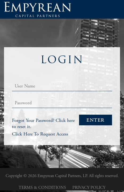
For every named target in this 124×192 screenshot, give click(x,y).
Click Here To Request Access (40, 134)
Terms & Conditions (42, 187)
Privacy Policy (88, 187)
